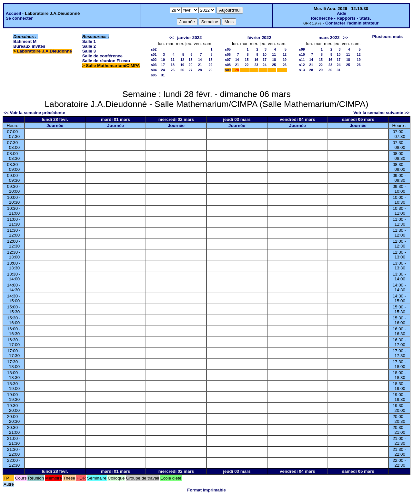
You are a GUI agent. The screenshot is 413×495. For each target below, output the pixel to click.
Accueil (13, 13)
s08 (228, 65)
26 (182, 70)
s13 (302, 70)
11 (173, 60)
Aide (341, 13)
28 (200, 70)
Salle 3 (89, 51)
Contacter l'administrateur (351, 23)
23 (256, 65)
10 (163, 60)
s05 (154, 75)
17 (163, 65)
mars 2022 (328, 37)
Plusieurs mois (387, 36)
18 (173, 65)
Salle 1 (89, 41)
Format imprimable (206, 490)
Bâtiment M (24, 41)
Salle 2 (89, 46)
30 (330, 70)
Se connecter (19, 18)
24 (163, 70)
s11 (302, 60)
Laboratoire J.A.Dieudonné (44, 51)
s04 (154, 70)
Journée (54, 125)
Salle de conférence (102, 55)
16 (256, 60)
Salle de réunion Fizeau (106, 60)
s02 (154, 60)
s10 (302, 54)
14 (200, 60)
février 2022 (259, 37)
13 (190, 60)
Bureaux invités (29, 46)
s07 (228, 60)
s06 (228, 54)
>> (345, 37)
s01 (154, 54)
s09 (228, 70)
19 (182, 65)
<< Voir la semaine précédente (34, 112)
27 (190, 70)
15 (211, 60)
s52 (154, 49)
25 (173, 70)
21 (200, 65)
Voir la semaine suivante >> (381, 112)
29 (211, 70)
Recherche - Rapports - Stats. (341, 18)
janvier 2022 (189, 37)
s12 (302, 65)
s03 (154, 65)
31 (163, 75)
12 (182, 60)
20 (190, 65)
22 (211, 65)
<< (171, 37)
